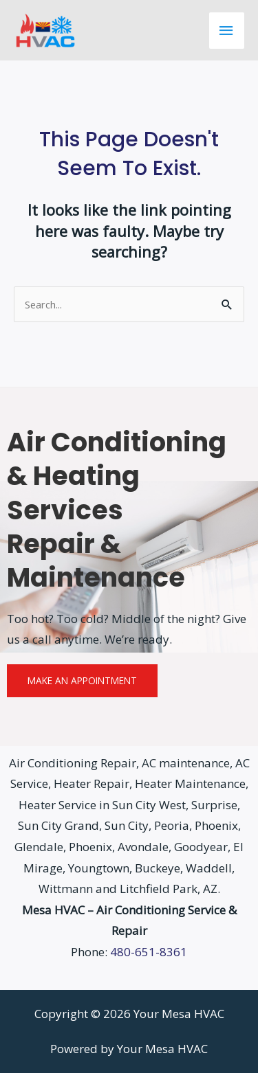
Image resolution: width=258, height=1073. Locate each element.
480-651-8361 (148, 952)
